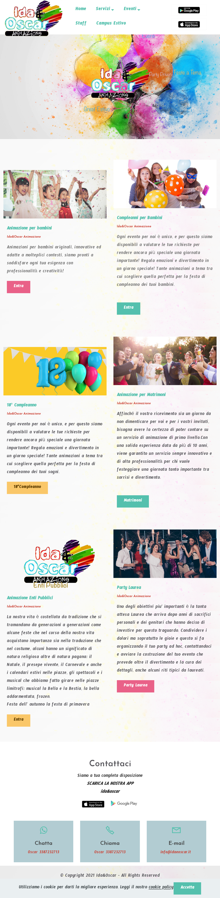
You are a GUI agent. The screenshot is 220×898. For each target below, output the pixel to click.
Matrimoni (134, 502)
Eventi (130, 10)
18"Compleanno (29, 489)
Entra (19, 287)
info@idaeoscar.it (176, 855)
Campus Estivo (111, 24)
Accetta (187, 888)
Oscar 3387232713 (43, 855)
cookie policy (160, 888)
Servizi (103, 10)
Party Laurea (137, 688)
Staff (81, 24)
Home (80, 10)
